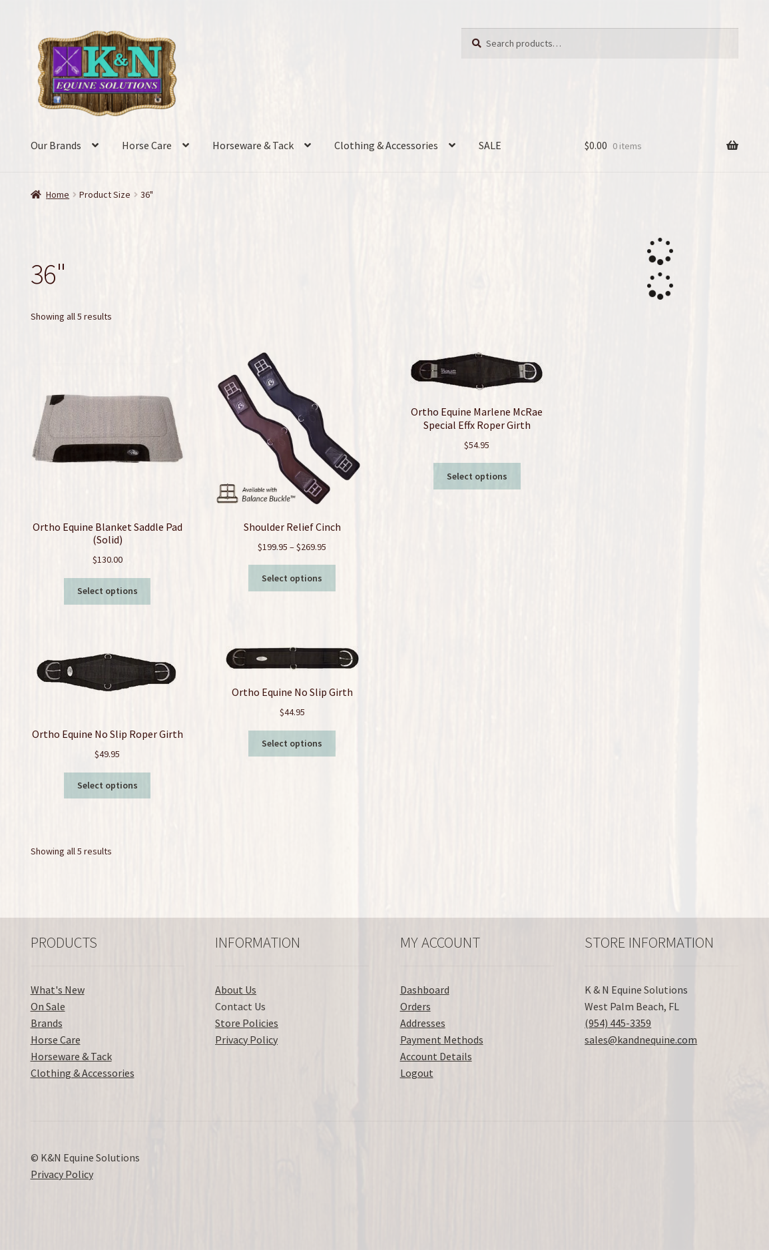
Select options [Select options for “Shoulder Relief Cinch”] (292, 578)
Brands (47, 1023)
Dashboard (424, 989)
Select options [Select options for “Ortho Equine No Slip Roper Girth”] (107, 785)
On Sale (48, 1006)
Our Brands (56, 145)
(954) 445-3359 (618, 1023)
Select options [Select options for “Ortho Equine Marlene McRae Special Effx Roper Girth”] (477, 476)
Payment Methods (441, 1039)
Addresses (422, 1023)
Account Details (436, 1056)
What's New (58, 989)
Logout (416, 1073)
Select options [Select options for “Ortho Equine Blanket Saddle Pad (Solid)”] (107, 591)
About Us (235, 989)
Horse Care (147, 145)
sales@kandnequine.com (641, 1039)
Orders (415, 1006)
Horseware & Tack (253, 145)
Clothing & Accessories (386, 145)
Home (57, 194)
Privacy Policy (246, 1039)
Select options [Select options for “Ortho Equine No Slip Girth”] (292, 743)
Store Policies (246, 1023)
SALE (490, 145)
